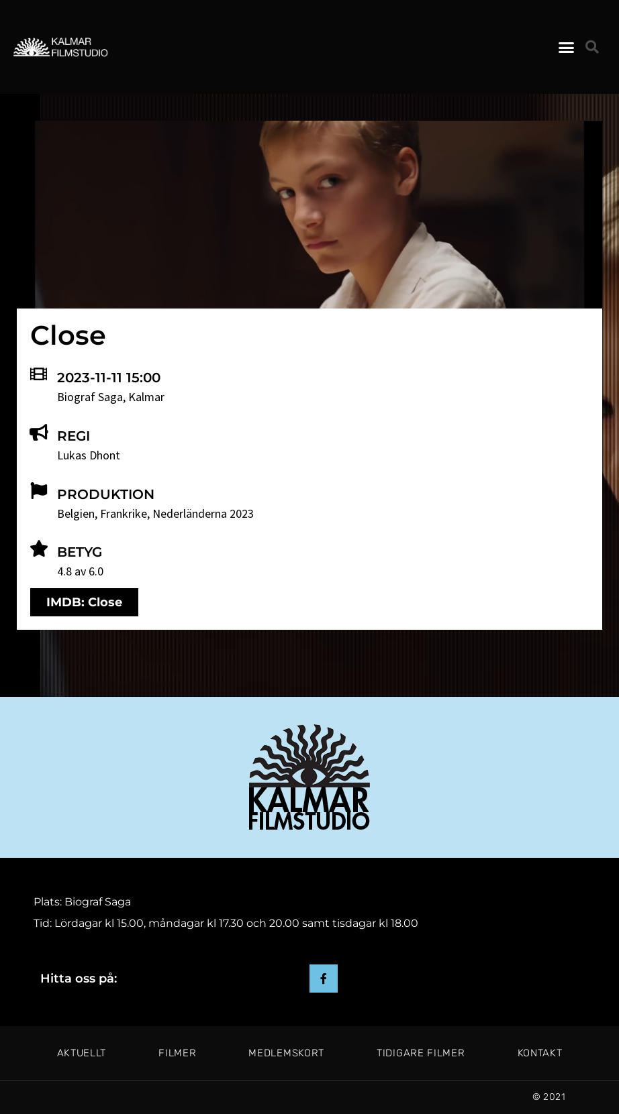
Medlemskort (286, 1053)
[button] (566, 47)
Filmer (177, 1053)
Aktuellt (82, 1053)
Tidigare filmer (421, 1053)
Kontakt (540, 1053)
